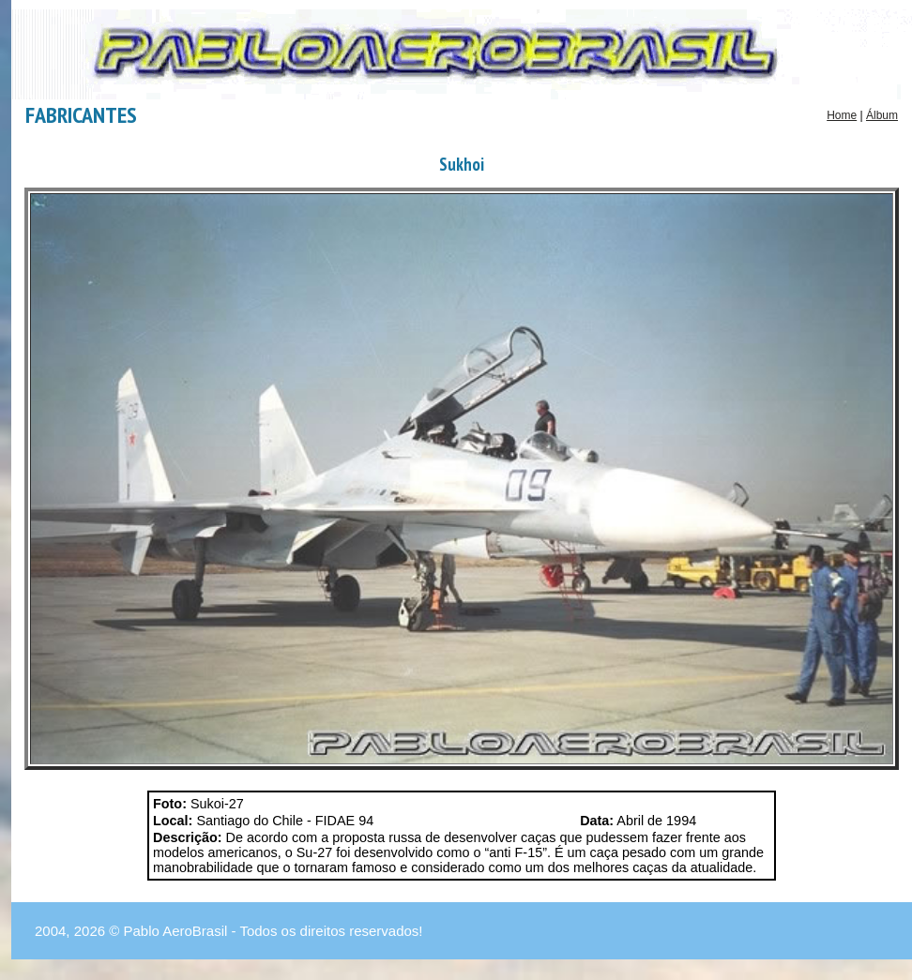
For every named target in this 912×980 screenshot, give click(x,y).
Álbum (882, 115)
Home (842, 115)
